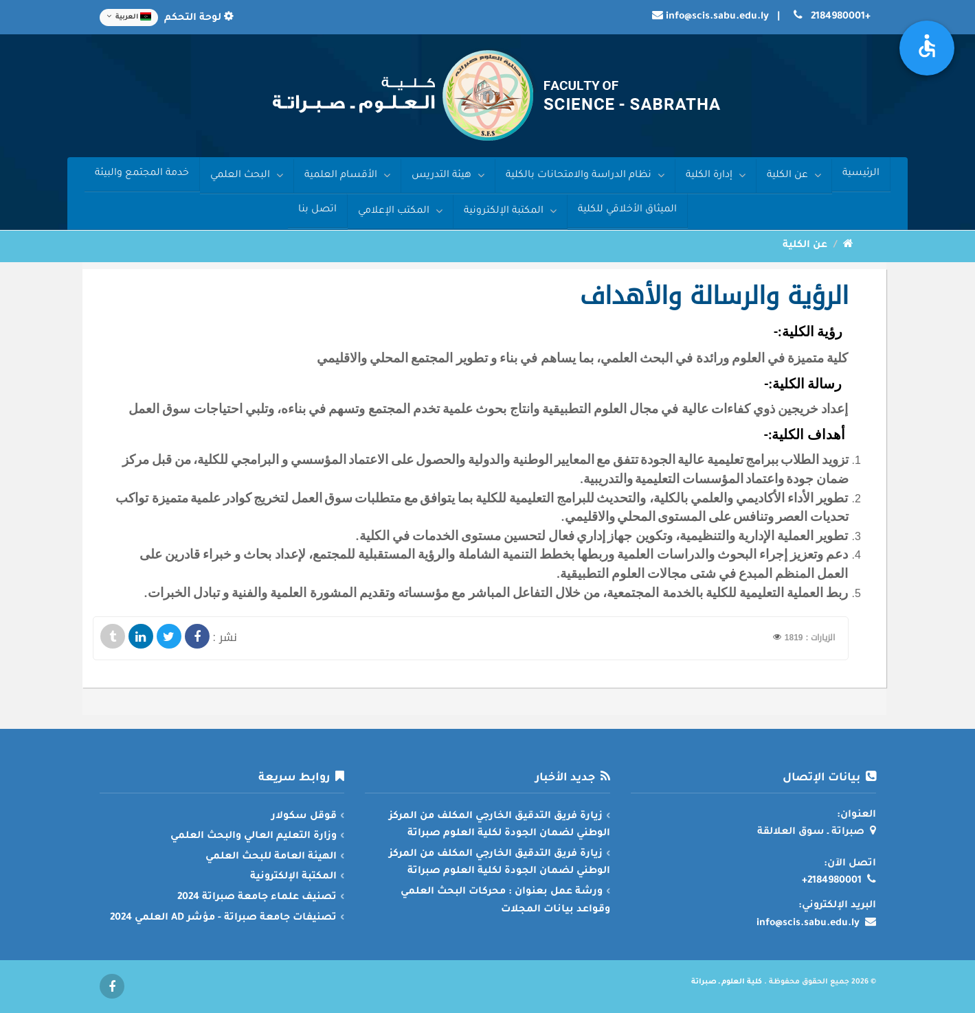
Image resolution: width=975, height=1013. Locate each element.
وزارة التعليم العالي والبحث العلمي (253, 836)
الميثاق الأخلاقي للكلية (627, 210)
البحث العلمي (246, 175)
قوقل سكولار (304, 816)
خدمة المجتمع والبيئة (142, 173)
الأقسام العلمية (347, 175)
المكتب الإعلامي (400, 211)
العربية (129, 16)
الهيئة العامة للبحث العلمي (271, 857)
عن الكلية (794, 175)
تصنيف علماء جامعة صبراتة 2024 (257, 897)
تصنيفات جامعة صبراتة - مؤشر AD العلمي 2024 (223, 918)
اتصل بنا (317, 210)
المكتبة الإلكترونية (510, 211)
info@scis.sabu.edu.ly (717, 17)
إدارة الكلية (716, 175)
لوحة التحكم (197, 18)
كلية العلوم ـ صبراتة (726, 982)
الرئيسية (860, 173)
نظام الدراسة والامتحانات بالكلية (585, 175)
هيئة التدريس (448, 175)
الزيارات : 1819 (810, 637)
